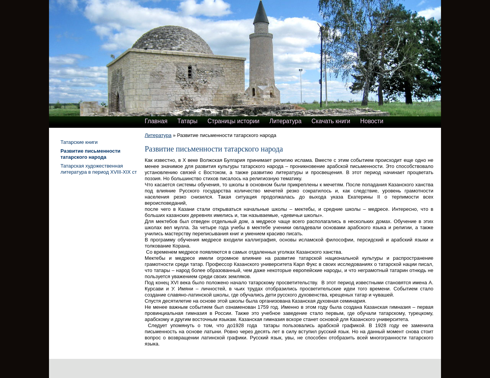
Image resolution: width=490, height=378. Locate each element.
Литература (286, 121)
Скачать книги (331, 121)
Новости (371, 121)
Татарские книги (79, 142)
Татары (187, 121)
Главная (156, 121)
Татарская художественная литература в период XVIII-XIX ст (98, 169)
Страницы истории (233, 121)
